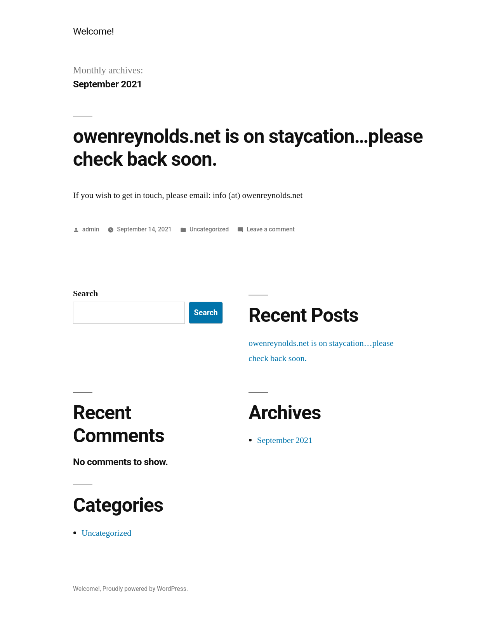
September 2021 (285, 440)
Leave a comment (271, 229)
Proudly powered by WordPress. (145, 588)
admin (90, 229)
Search (85, 293)
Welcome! (93, 31)
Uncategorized (209, 229)
